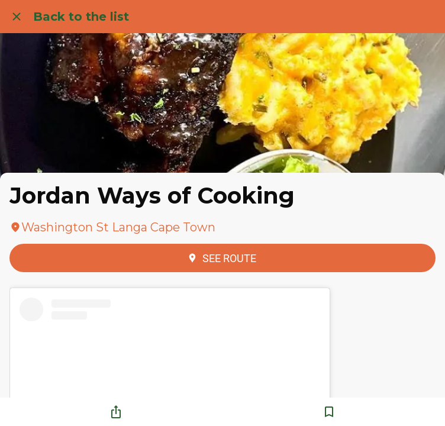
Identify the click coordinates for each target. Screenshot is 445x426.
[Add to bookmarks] (329, 412)
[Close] (16, 16)
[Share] (116, 412)
